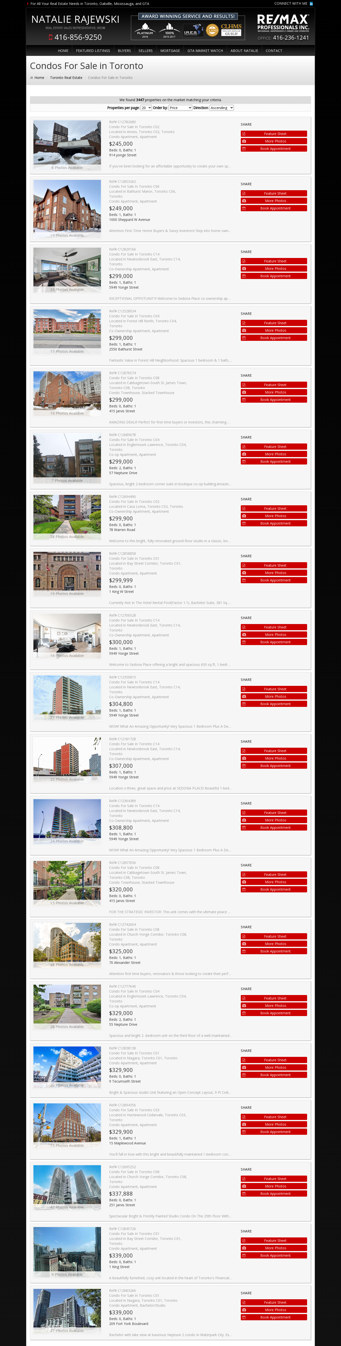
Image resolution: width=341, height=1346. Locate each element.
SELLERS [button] (146, 50)
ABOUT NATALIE (244, 50)
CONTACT (274, 50)
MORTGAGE (170, 50)
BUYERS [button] (124, 50)
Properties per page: (123, 107)
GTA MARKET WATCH (205, 50)
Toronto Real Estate (66, 77)
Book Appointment (266, 148)
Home (39, 77)
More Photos (264, 141)
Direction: (201, 107)
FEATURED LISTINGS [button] (93, 50)
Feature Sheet (264, 133)
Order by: (160, 107)
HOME (63, 50)
